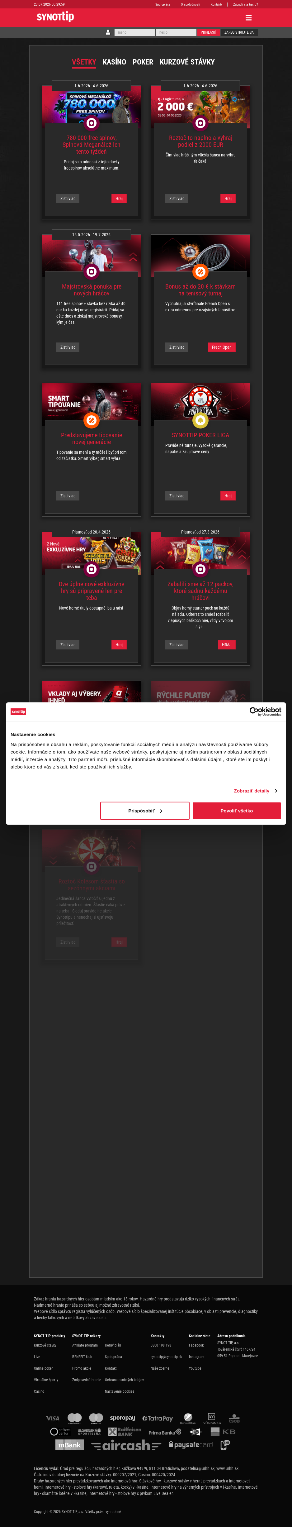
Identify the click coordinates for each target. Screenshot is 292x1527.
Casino (39, 1391)
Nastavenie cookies (119, 1391)
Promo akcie (81, 1368)
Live (37, 1357)
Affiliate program (85, 1345)
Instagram (196, 1357)
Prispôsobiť (145, 810)
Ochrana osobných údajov (124, 1380)
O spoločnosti (190, 4)
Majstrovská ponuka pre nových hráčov (91, 290)
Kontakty (217, 4)
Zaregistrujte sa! (239, 32)
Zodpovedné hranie (86, 1380)
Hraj (119, 198)
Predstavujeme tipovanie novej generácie (91, 438)
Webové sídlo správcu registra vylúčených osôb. (75, 1311)
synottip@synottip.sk (166, 1357)
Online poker (43, 1368)
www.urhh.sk (227, 1468)
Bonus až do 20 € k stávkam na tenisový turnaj (200, 290)
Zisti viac (67, 198)
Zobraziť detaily (252, 790)
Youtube (195, 1368)
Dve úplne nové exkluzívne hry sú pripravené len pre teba (91, 590)
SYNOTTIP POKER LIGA (200, 435)
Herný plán (113, 1345)
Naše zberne (160, 1368)
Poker (143, 62)
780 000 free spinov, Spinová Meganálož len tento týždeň (91, 144)
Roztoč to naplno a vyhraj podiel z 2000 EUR (200, 141)
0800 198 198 (161, 1345)
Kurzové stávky (187, 62)
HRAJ (227, 644)
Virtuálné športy (46, 1380)
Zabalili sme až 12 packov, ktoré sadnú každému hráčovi (200, 590)
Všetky (84, 62)
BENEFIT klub (82, 1357)
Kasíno (114, 62)
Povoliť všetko (237, 810)
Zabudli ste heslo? (245, 4)
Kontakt (111, 1368)
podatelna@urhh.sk (197, 1468)
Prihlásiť (209, 32)
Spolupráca (162, 4)
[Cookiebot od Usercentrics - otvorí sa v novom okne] (254, 711)
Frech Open (222, 347)
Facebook (196, 1345)
